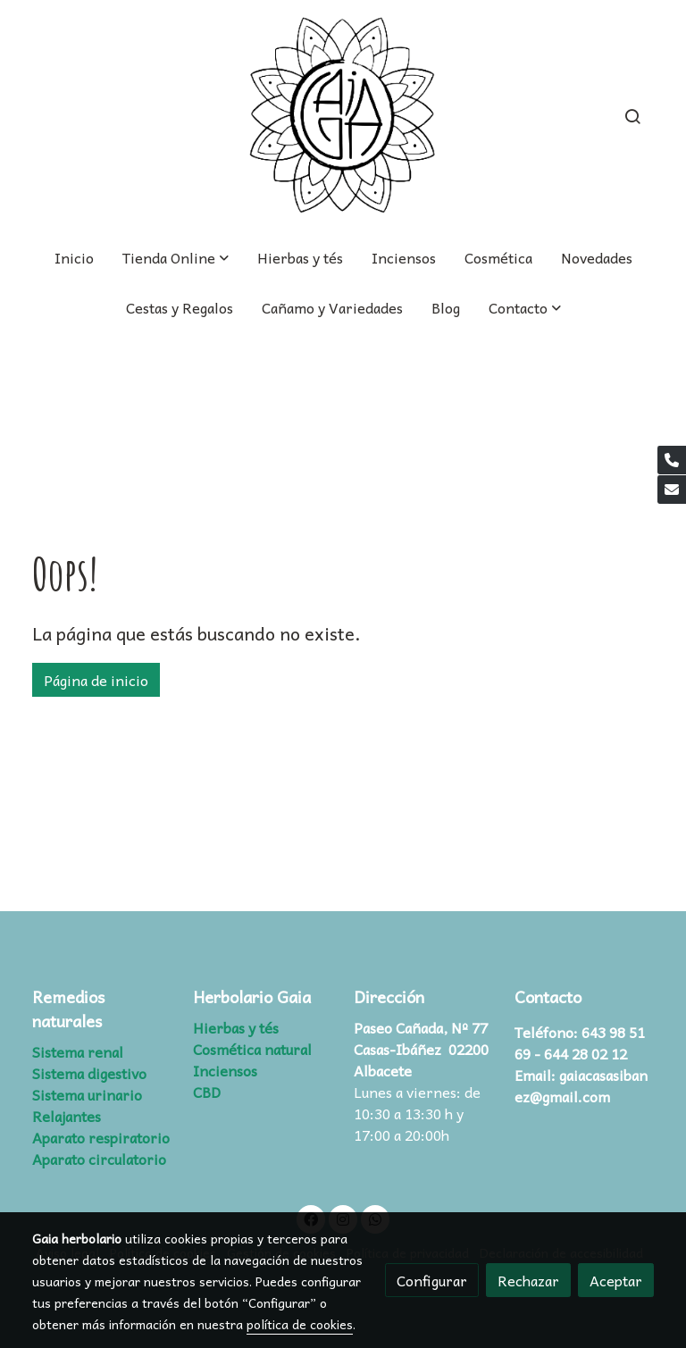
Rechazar (528, 1280)
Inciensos (225, 1070)
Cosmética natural (252, 1048)
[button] (524, 307)
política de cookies (300, 1324)
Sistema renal (77, 1051)
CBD (207, 1091)
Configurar (432, 1280)
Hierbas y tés (236, 1027)
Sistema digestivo (89, 1072)
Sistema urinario (87, 1094)
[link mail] (671, 489)
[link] (343, 116)
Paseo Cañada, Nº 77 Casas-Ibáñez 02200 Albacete (421, 1049)
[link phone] (671, 460)
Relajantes (66, 1115)
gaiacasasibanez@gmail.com (581, 1085)
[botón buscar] (632, 116)
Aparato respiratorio (101, 1137)
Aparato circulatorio (99, 1158)
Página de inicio (96, 679)
